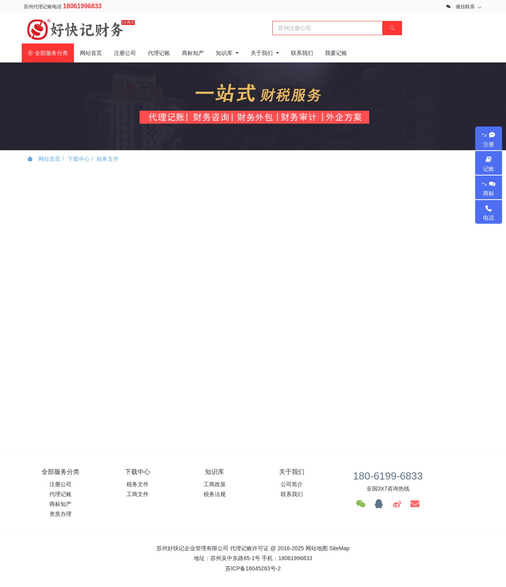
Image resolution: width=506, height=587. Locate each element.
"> (488, 140)
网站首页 (91, 53)
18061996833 (82, 6)
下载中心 (79, 159)
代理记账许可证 (249, 548)
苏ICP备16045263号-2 (253, 568)
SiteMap (339, 548)
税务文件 (107, 159)
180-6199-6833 (388, 476)
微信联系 (465, 6)
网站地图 (317, 548)
